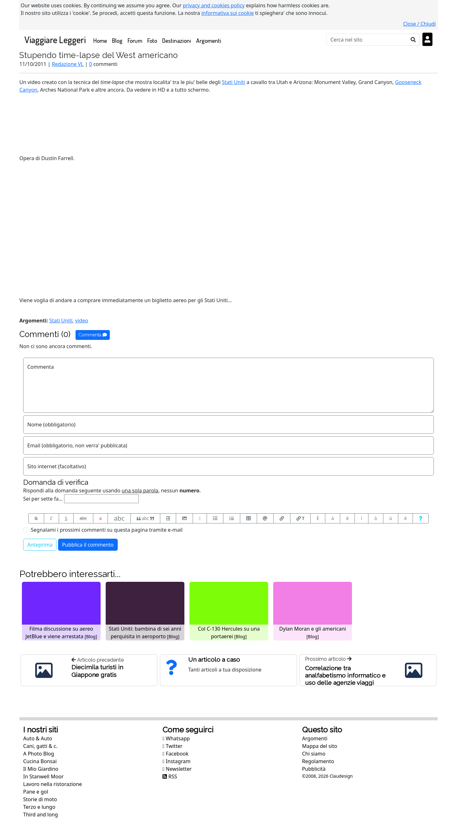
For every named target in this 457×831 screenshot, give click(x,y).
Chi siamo (314, 753)
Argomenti (208, 40)
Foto (152, 40)
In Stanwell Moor (43, 776)
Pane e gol (35, 791)
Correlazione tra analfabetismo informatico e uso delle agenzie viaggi (345, 675)
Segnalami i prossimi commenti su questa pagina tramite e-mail (106, 529)
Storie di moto (40, 799)
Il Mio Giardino (40, 768)
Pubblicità (314, 768)
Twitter (172, 746)
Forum (135, 40)
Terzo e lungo (39, 806)
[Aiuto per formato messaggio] (421, 518)
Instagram (176, 761)
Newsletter (176, 768)
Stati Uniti (233, 82)
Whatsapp (176, 738)
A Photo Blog (38, 753)
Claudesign (341, 776)
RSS (169, 776)
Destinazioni (176, 40)
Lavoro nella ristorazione (52, 784)
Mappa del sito (319, 746)
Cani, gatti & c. (40, 746)
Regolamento (318, 761)
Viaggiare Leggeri (55, 39)
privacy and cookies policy (214, 5)
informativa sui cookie (227, 13)
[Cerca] (366, 40)
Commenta (92, 334)
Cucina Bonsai (40, 761)
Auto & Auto (37, 738)
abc (83, 518)
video (81, 320)
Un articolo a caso (214, 659)
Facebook (175, 753)
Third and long (40, 814)
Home (101, 40)
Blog (117, 40)
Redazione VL (67, 64)
